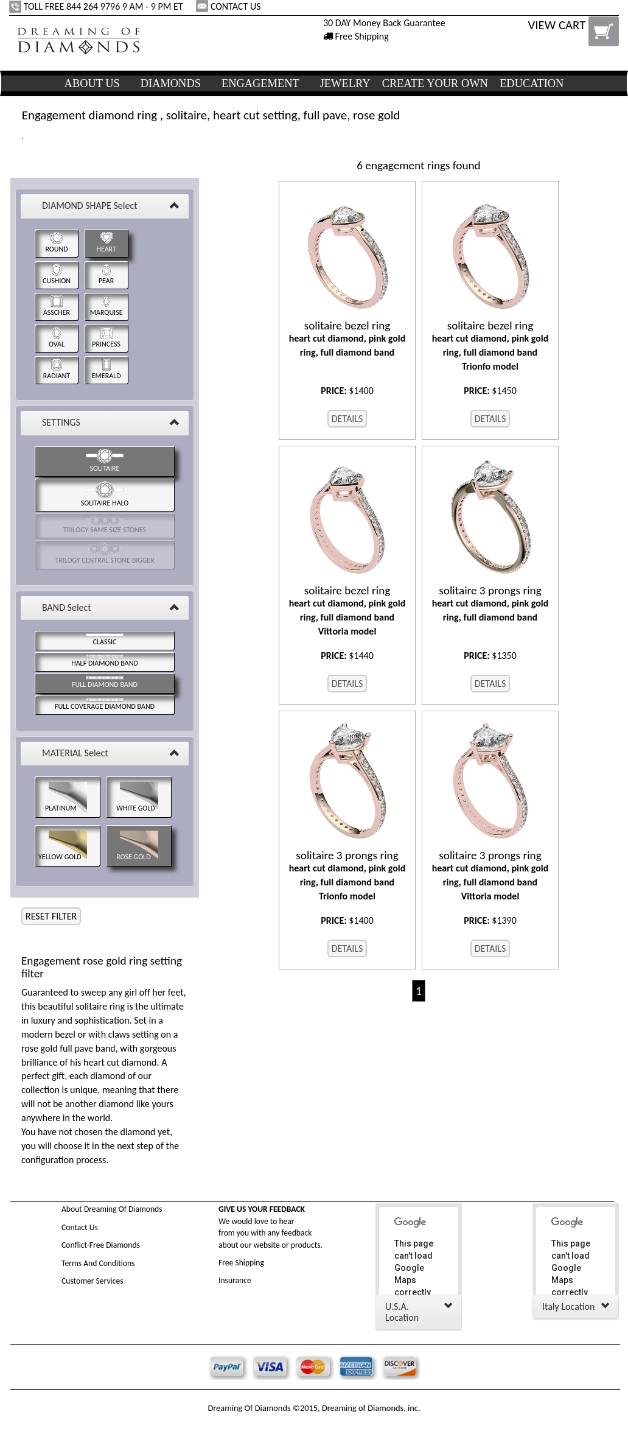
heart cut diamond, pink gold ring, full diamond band (347, 338)
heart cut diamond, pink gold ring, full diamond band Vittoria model (347, 610)
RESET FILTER (51, 916)
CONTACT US (229, 6)
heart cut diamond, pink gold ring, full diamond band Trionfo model (490, 345)
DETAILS (347, 418)
